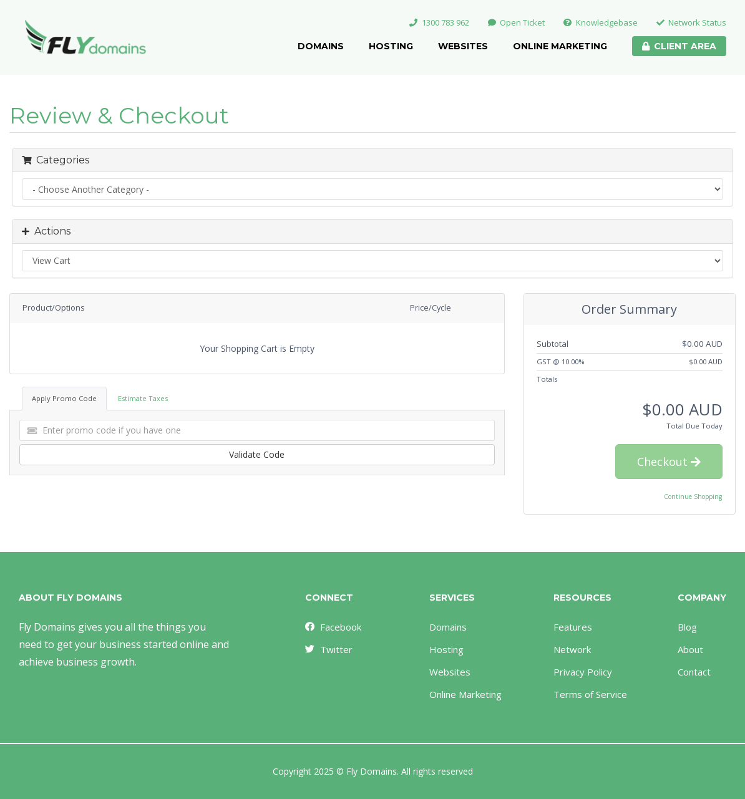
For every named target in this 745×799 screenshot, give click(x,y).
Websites (463, 46)
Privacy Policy (582, 672)
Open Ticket (516, 23)
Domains (321, 46)
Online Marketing (560, 46)
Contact (694, 672)
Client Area (679, 46)
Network (572, 649)
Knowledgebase (600, 23)
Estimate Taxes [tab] (143, 398)
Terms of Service (590, 694)
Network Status (691, 23)
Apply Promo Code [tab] (64, 398)
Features (572, 627)
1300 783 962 (439, 23)
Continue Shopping (693, 496)
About (690, 649)
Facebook (332, 627)
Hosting (391, 46)
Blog (687, 627)
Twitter (328, 649)
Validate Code (257, 454)
